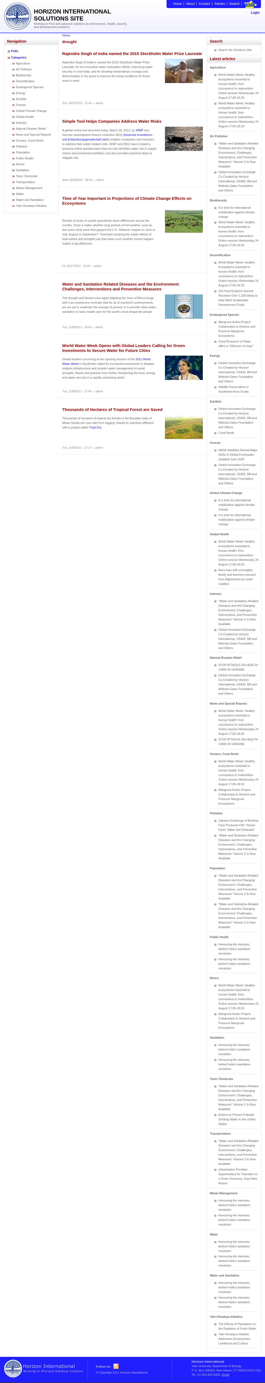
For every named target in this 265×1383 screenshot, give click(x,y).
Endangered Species (30, 87)
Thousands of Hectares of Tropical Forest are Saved (112, 409)
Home (177, 4)
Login (255, 13)
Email (225, 1374)
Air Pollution (24, 69)
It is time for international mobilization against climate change (236, 212)
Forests (21, 105)
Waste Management (29, 188)
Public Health (25, 158)
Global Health (25, 116)
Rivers (20, 164)
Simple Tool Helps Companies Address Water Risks (111, 121)
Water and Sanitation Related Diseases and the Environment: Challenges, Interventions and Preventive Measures (121, 286)
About (190, 4)
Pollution (21, 146)
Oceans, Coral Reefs (30, 140)
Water (20, 193)
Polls (14, 51)
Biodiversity (23, 75)
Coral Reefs (226, 432)
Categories (19, 57)
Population (23, 152)
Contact (204, 4)
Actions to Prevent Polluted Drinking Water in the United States (237, 1119)
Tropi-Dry (95, 427)
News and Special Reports (33, 134)
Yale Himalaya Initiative (31, 205)
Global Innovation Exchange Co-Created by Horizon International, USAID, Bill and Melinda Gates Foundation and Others (237, 181)
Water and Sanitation (30, 199)
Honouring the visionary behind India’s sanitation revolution (234, 949)
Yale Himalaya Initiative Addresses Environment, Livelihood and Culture (234, 1339)
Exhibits (21, 99)
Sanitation (22, 170)
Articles (219, 4)
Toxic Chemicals (26, 176)
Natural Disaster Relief (31, 128)
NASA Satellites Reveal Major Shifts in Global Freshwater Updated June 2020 (238, 454)
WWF (139, 130)
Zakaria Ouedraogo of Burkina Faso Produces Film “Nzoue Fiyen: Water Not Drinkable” (238, 825)
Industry (21, 122)
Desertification (25, 81)
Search (234, 4)
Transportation (25, 182)
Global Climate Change (31, 110)
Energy (20, 93)
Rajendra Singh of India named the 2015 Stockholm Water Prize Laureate (132, 53)
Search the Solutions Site (235, 50)
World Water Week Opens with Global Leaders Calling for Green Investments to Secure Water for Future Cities (123, 348)
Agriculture (23, 63)
